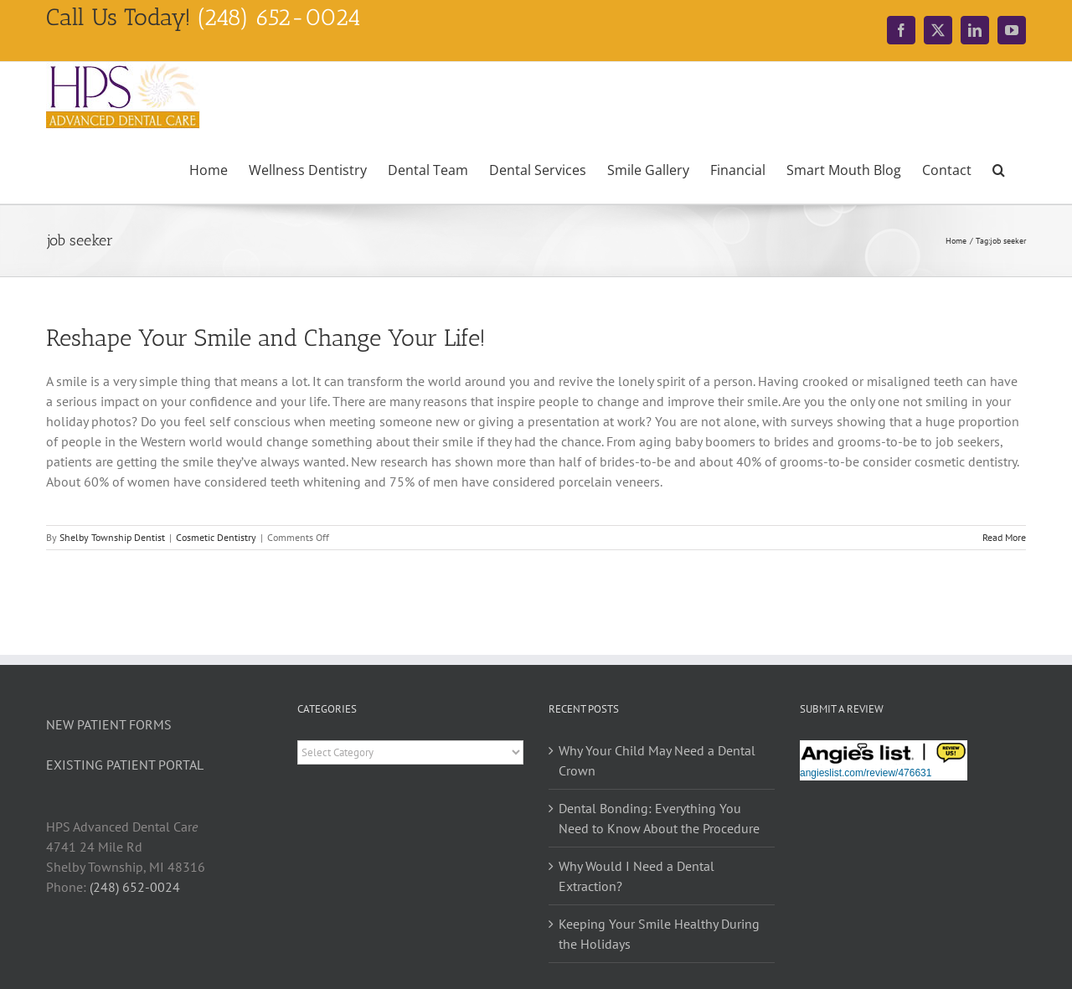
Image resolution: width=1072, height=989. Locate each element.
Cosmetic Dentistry (216, 537)
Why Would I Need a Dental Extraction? (636, 876)
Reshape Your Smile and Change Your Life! (266, 338)
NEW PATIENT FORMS (109, 724)
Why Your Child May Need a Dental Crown (657, 760)
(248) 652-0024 (135, 886)
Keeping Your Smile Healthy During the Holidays (659, 933)
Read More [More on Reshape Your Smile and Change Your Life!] (1004, 537)
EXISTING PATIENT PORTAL (125, 764)
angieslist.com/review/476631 (865, 773)
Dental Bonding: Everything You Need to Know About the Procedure (659, 818)
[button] (998, 168)
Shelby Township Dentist (112, 537)
